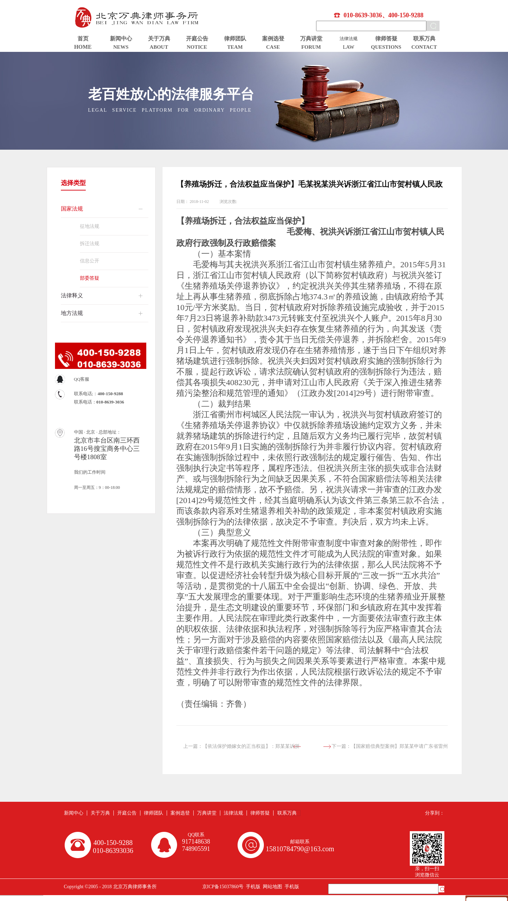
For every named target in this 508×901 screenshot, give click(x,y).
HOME (83, 47)
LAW (348, 47)
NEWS (120, 47)
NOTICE (197, 47)
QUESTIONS (386, 47)
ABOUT (159, 47)
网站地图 (271, 886)
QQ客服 (82, 379)
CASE (273, 47)
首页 (83, 38)
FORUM (311, 47)
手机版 (251, 886)
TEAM (235, 47)
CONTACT (424, 47)
